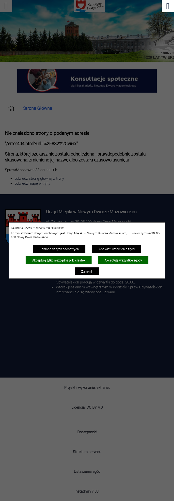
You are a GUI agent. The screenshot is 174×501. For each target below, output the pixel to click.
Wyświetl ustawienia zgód (116, 249)
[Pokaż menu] (168, 6)
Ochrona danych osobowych (59, 249)
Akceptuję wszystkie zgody (123, 260)
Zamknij (87, 271)
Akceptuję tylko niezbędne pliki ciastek (58, 260)
